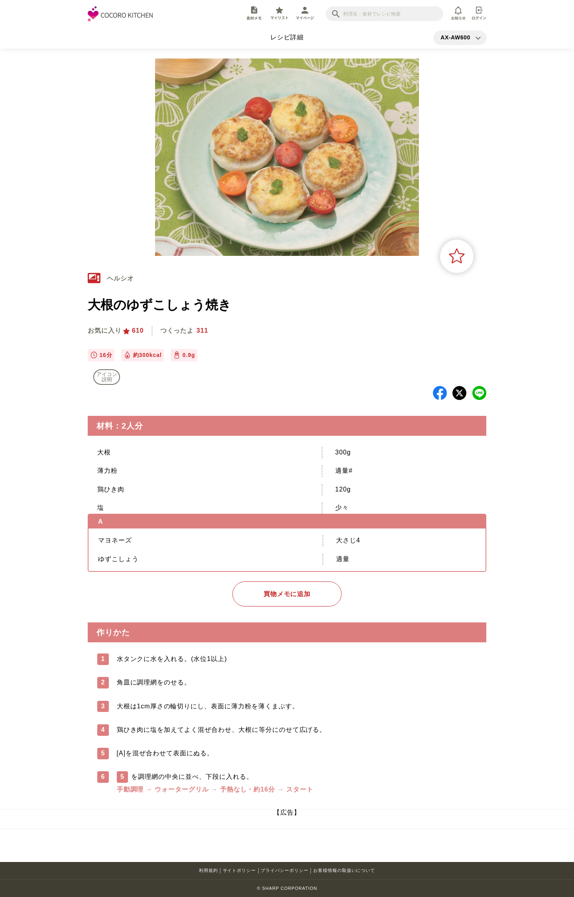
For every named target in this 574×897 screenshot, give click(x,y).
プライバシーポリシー (285, 870)
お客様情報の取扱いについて (344, 870)
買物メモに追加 (287, 594)
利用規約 (208, 870)
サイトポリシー (239, 870)
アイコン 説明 (106, 376)
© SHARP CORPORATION (287, 888)
